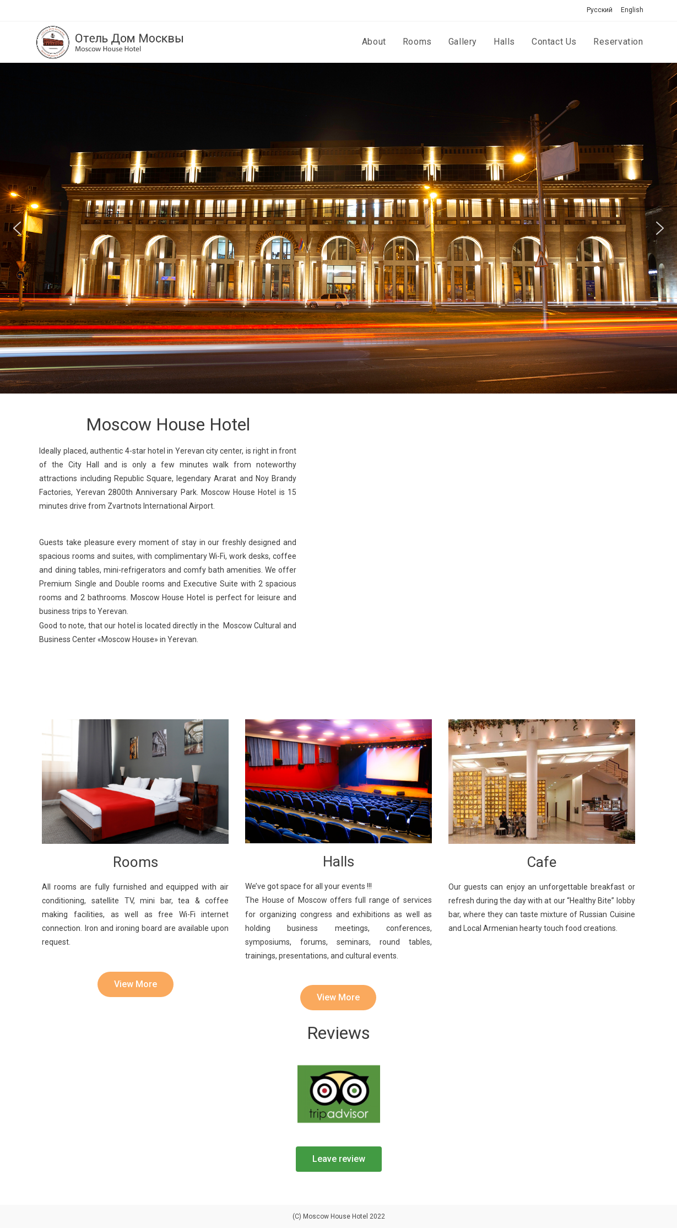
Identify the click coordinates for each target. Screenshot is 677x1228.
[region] (338, 228)
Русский (600, 10)
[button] (17, 228)
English (632, 10)
